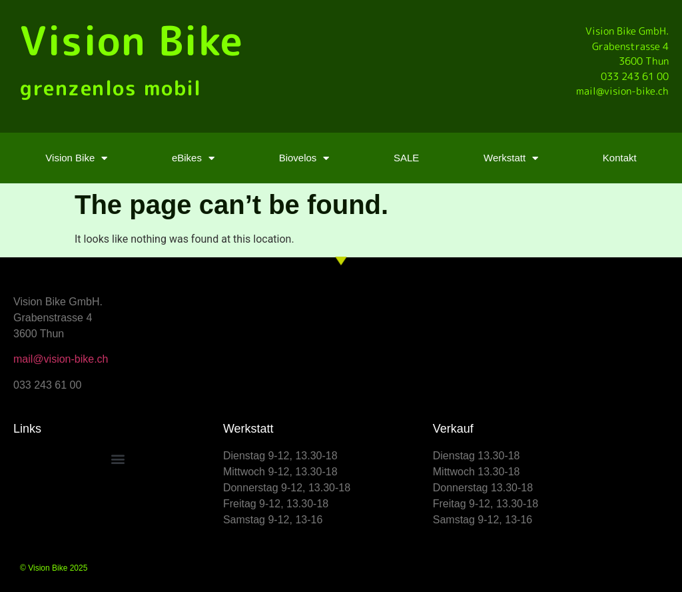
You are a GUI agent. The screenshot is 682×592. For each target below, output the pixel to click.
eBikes (193, 158)
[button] (118, 459)
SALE (406, 157)
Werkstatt (511, 158)
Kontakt (620, 157)
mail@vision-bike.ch (61, 359)
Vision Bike (132, 40)
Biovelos (304, 158)
